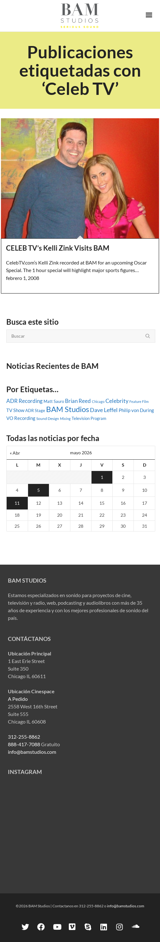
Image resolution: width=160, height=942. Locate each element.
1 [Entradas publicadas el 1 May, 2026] (102, 477)
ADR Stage (35, 410)
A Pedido (18, 699)
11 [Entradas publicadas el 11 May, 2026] (17, 503)
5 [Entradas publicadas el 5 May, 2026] (38, 490)
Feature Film (139, 401)
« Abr (15, 453)
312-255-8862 (24, 737)
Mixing (65, 418)
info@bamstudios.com (32, 752)
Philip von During (136, 410)
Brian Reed (78, 401)
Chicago (98, 401)
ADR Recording (24, 401)
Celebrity (116, 400)
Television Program (89, 418)
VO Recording (20, 418)
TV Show (15, 410)
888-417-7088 (24, 744)
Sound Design (47, 418)
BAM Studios (67, 409)
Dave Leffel (104, 410)
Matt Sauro (54, 401)
